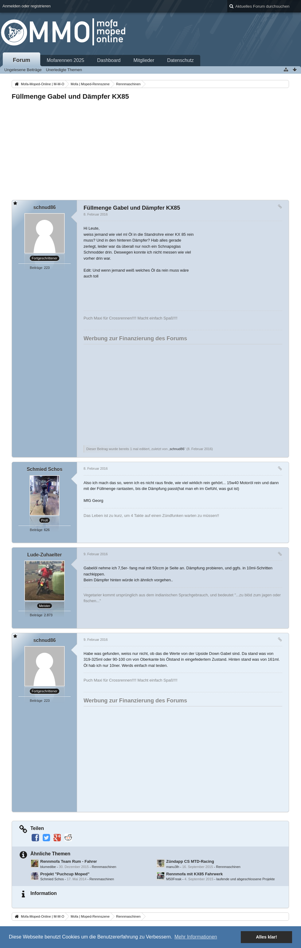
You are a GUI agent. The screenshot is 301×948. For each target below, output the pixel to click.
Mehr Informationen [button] (195, 936)
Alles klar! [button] (266, 937)
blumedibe (48, 867)
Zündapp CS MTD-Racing (190, 861)
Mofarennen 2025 (65, 60)
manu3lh (172, 867)
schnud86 (177, 449)
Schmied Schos (52, 879)
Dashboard (108, 60)
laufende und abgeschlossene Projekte (245, 879)
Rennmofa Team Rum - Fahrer (68, 861)
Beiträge (36, 267)
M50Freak (174, 879)
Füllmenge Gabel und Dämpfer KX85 (70, 96)
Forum (21, 60)
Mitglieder (144, 60)
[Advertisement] (150, 148)
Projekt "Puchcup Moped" (64, 874)
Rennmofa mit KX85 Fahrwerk (194, 874)
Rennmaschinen (104, 867)
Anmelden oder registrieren (26, 6)
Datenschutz (180, 60)
